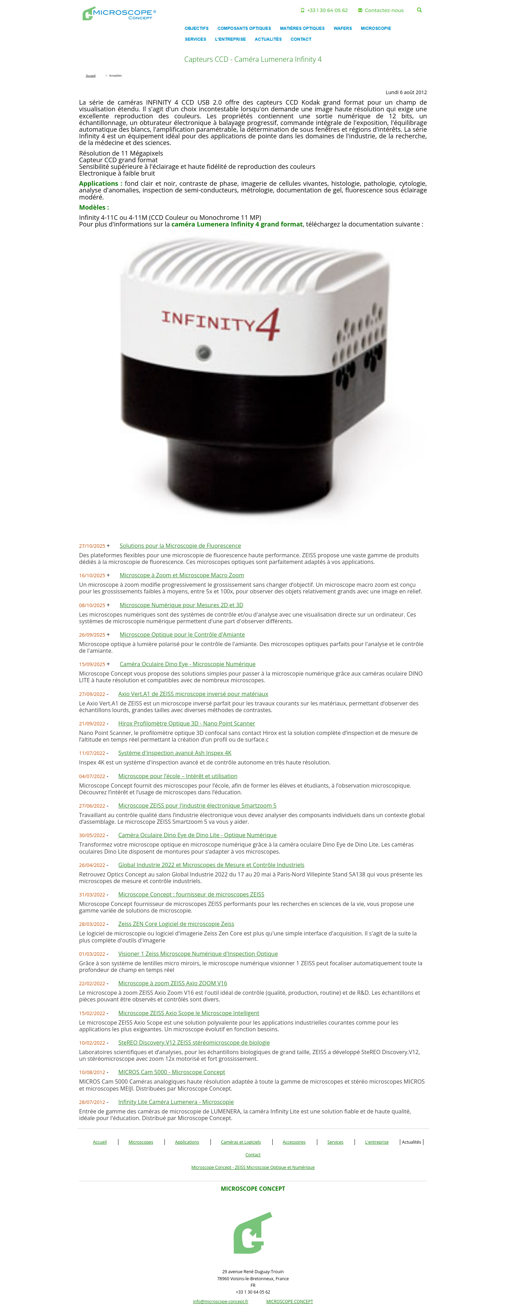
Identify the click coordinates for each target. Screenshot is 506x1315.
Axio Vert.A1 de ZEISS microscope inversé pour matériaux (193, 694)
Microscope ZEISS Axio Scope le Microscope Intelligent (188, 1013)
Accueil (100, 1142)
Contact (252, 1155)
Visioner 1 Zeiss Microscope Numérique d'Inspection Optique (198, 954)
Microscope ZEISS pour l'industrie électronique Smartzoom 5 (197, 805)
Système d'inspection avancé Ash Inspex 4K (175, 753)
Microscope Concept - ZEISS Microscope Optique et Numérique (253, 1167)
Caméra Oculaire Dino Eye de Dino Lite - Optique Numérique (197, 835)
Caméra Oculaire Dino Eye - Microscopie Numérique (187, 664)
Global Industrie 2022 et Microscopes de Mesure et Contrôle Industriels (211, 865)
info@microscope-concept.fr (220, 1301)
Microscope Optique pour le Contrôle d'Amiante (182, 634)
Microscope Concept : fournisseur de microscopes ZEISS (191, 894)
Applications (187, 1142)
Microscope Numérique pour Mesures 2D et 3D (182, 605)
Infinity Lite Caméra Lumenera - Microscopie (176, 1102)
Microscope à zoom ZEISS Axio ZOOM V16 (172, 983)
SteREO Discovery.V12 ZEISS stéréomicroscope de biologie (194, 1042)
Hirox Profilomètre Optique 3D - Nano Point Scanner (186, 723)
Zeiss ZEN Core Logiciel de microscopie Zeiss (176, 924)
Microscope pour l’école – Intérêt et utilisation (178, 776)
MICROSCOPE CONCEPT (289, 1301)
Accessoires (294, 1142)
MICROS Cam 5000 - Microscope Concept (171, 1072)
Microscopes (141, 1142)
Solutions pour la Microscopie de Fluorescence (180, 546)
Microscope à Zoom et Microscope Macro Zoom (182, 575)
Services (335, 1142)
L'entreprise (377, 1142)
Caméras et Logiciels (241, 1142)
